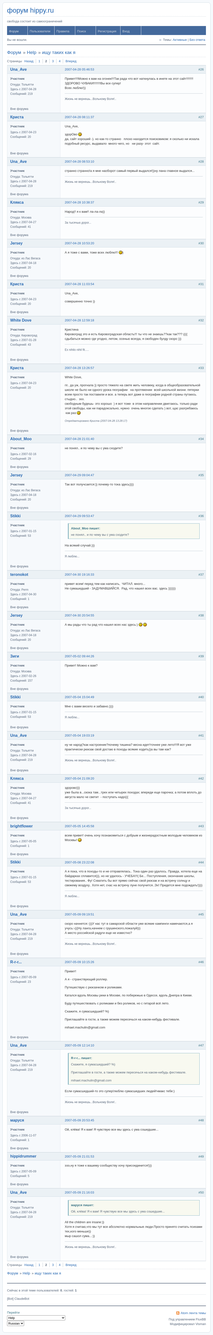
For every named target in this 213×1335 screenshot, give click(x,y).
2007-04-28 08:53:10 (79, 161)
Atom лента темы (193, 1313)
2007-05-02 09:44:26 (79, 656)
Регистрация (107, 31)
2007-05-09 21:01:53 (79, 1156)
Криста (17, 117)
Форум (14, 31)
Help (31, 52)
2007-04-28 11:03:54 (79, 284)
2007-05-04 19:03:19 (79, 735)
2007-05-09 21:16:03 (79, 1192)
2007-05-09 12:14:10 (79, 1045)
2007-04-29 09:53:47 (79, 516)
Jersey (16, 243)
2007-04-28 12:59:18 (79, 320)
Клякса (17, 202)
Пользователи (40, 31)
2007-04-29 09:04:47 (79, 475)
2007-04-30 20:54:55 (79, 615)
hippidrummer (23, 1156)
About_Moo (21, 439)
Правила (62, 31)
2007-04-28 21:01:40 (79, 439)
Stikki (15, 516)
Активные (180, 40)
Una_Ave (18, 69)
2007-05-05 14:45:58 (79, 826)
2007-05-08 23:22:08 (79, 862)
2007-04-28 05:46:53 (79, 69)
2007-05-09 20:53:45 (79, 1120)
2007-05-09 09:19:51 (79, 914)
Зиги (14, 656)
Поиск (81, 31)
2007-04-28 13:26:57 (79, 368)
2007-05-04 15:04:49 (79, 697)
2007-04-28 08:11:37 (79, 117)
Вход (126, 31)
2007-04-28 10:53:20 (79, 243)
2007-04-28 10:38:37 (79, 202)
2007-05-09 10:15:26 (79, 962)
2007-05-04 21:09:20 (79, 778)
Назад (28, 61)
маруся (17, 1120)
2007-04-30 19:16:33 (79, 574)
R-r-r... (16, 962)
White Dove (20, 320)
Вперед (70, 61)
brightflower (21, 826)
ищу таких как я (58, 52)
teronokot (19, 574)
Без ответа (197, 40)
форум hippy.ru (30, 10)
